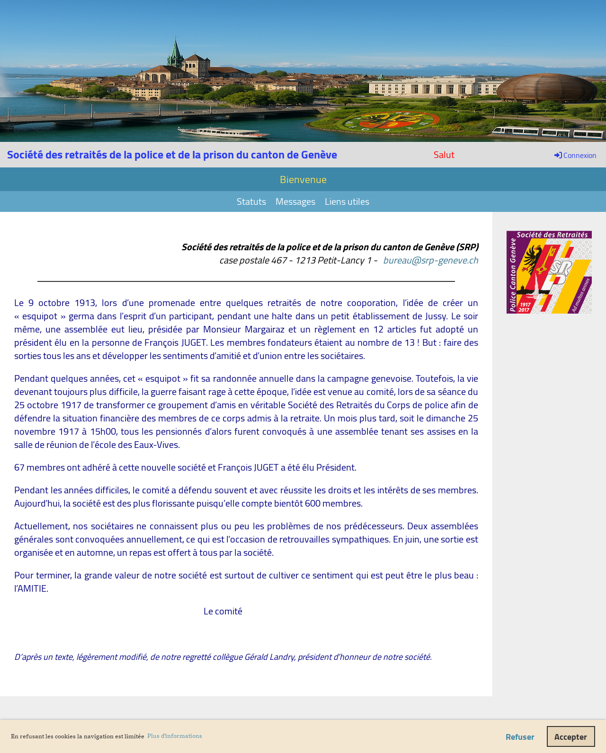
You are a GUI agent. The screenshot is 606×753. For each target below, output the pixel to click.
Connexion (575, 155)
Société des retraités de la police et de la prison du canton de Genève (172, 155)
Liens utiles (347, 201)
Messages (295, 201)
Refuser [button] (520, 736)
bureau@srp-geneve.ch (430, 260)
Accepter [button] (570, 736)
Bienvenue (303, 179)
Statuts (251, 201)
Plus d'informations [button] (174, 736)
